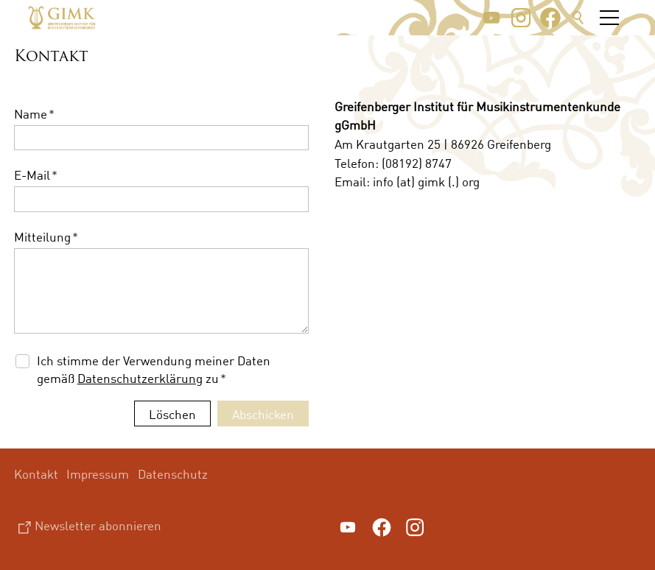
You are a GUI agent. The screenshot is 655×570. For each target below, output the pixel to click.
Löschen (172, 414)
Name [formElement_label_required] (34, 114)
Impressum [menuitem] (97, 474)
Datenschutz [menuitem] (173, 474)
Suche (578, 17)
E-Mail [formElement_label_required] (35, 175)
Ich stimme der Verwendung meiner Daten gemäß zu (153, 369)
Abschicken (263, 414)
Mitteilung (46, 236)
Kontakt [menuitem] (36, 474)
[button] (491, 17)
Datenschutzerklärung (140, 378)
